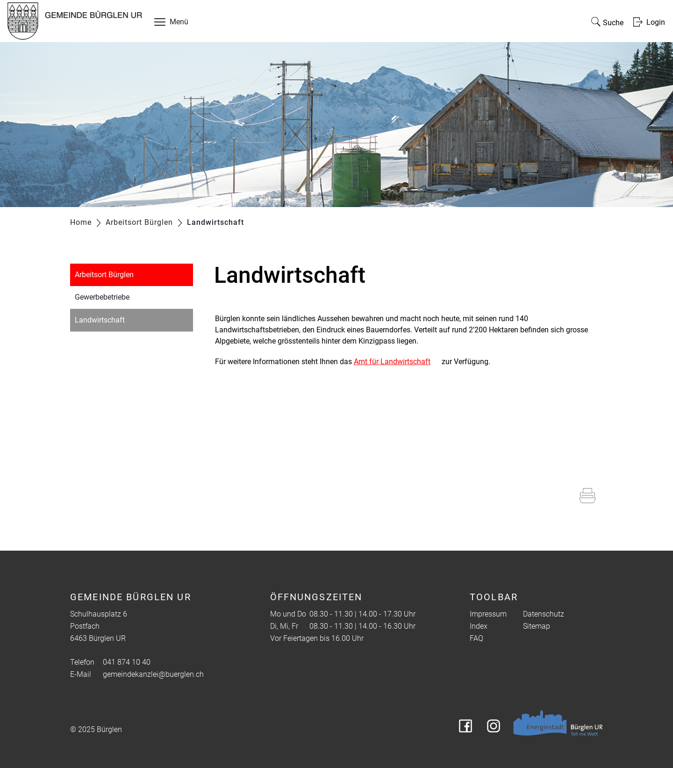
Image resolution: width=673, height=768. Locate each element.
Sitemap (536, 626)
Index (478, 626)
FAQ (476, 638)
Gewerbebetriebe (102, 297)
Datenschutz (543, 614)
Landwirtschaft (121, 319)
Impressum (488, 614)
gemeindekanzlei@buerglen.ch (153, 674)
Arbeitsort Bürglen (104, 274)
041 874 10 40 (126, 662)
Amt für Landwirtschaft (392, 361)
